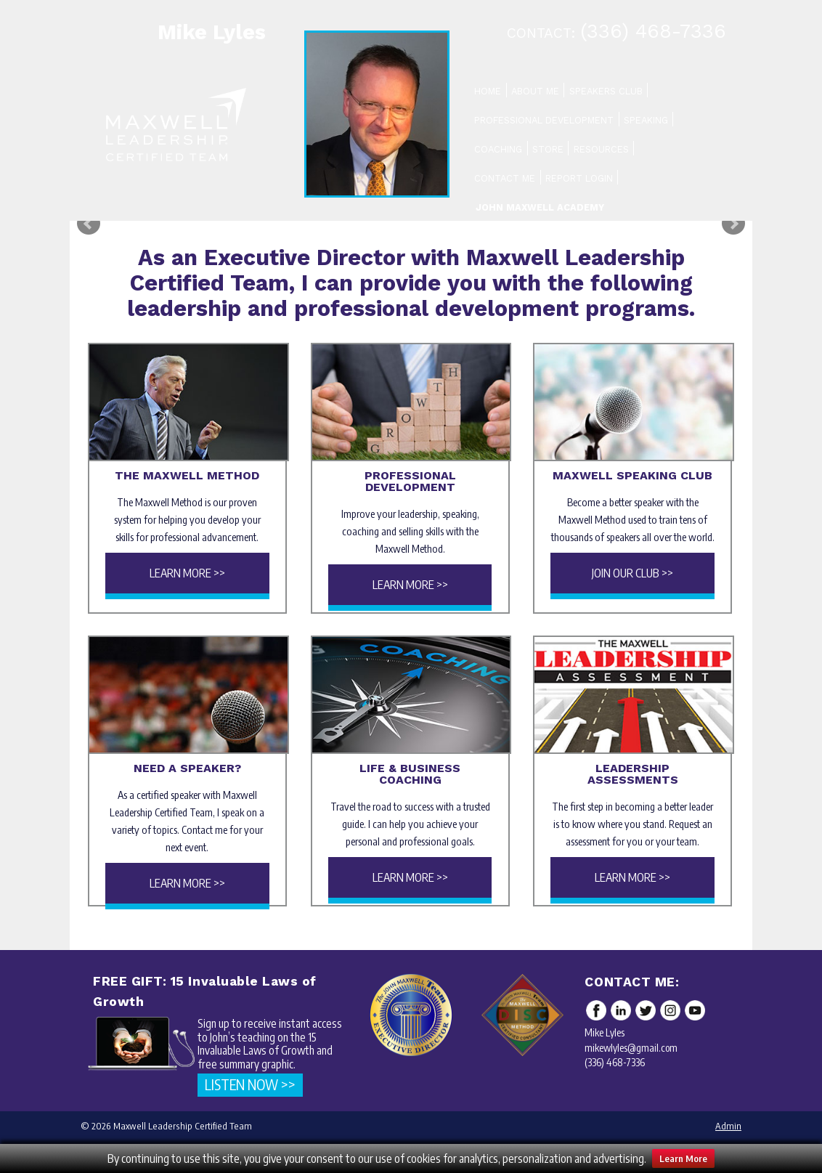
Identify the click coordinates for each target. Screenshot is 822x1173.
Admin (728, 1126)
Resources (601, 149)
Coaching (498, 149)
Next (733, 223)
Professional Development (544, 120)
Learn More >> (187, 573)
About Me (535, 91)
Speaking (646, 120)
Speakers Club (606, 91)
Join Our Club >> (632, 573)
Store (547, 149)
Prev (88, 223)
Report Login (579, 178)
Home (487, 91)
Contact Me (504, 178)
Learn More (683, 1158)
